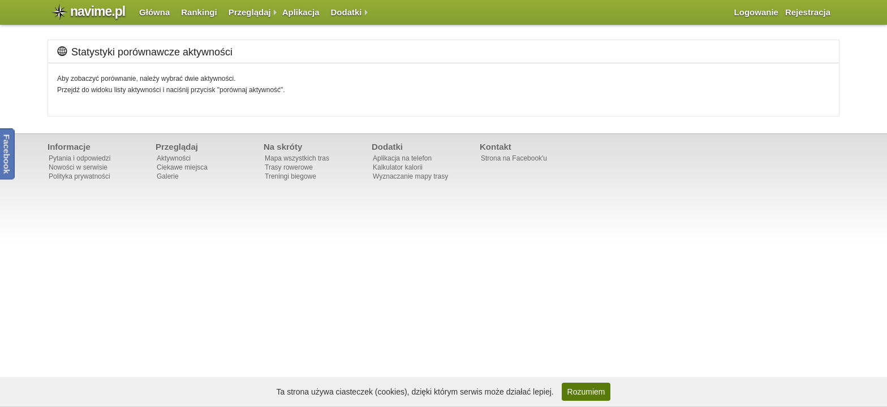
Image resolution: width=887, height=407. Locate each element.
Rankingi (199, 12)
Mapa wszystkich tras (297, 158)
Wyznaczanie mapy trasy (410, 176)
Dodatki (346, 12)
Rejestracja (807, 12)
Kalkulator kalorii (398, 167)
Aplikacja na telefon (402, 158)
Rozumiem (586, 391)
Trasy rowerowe (289, 167)
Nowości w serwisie (78, 167)
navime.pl (97, 11)
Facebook (7, 154)
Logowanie (756, 12)
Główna (154, 12)
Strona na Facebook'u (514, 158)
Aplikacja (301, 12)
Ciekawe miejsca (182, 167)
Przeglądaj (250, 12)
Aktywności (174, 158)
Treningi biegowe (290, 176)
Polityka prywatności (79, 176)
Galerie (168, 176)
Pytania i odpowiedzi (79, 158)
